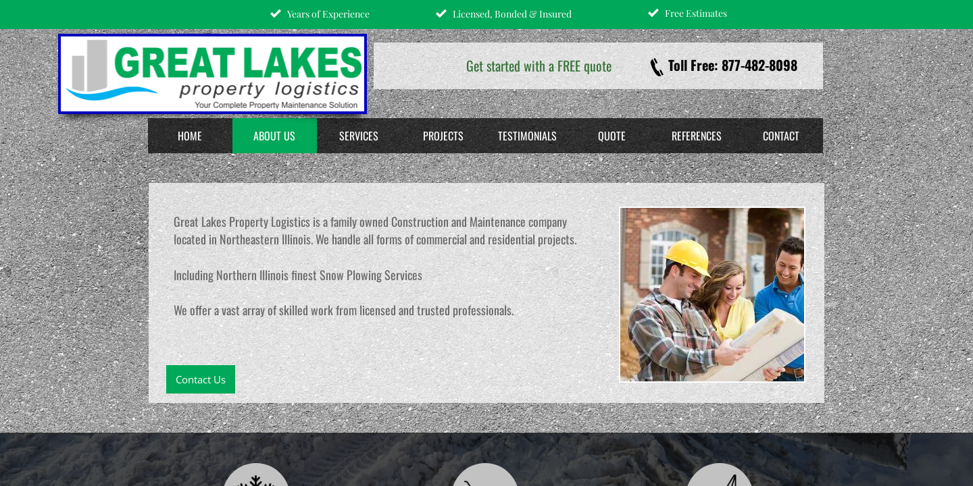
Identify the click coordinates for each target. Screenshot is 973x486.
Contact (781, 136)
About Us (274, 136)
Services (358, 136)
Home (190, 136)
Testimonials (527, 136)
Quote (612, 136)
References (697, 136)
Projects (443, 136)
